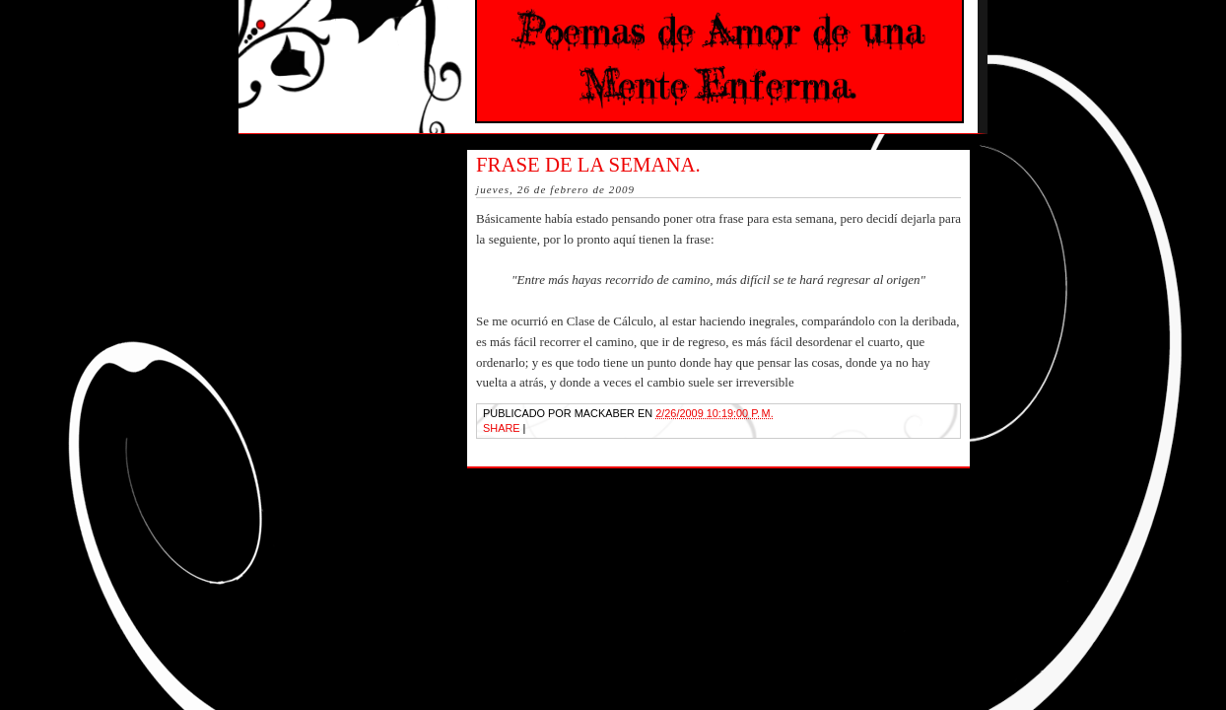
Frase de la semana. (588, 164)
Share (501, 428)
